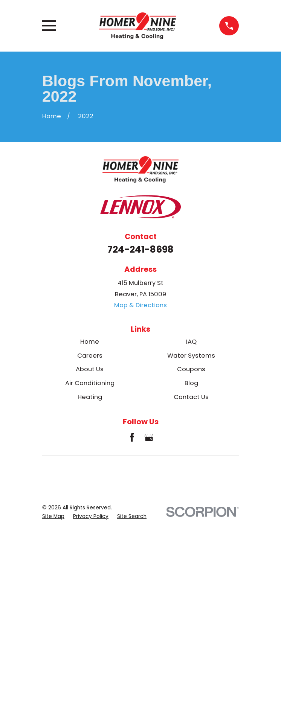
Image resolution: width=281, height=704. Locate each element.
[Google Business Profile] (149, 437)
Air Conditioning (90, 383)
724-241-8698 (140, 249)
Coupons (191, 369)
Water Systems (191, 355)
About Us (90, 369)
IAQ (191, 341)
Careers (89, 355)
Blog (191, 383)
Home (89, 341)
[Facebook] (132, 437)
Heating (90, 397)
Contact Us (191, 397)
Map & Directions (140, 305)
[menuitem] (53, 516)
